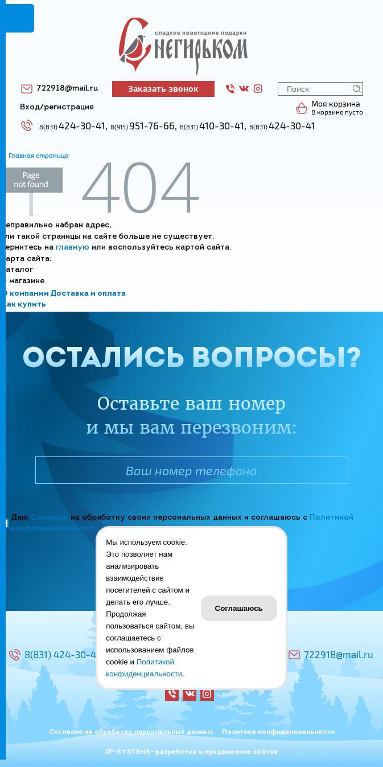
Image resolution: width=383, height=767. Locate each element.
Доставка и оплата (88, 293)
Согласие (49, 517)
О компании (25, 293)
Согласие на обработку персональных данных (131, 732)
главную (72, 247)
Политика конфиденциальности (278, 732)
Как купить (23, 304)
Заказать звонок (163, 88)
